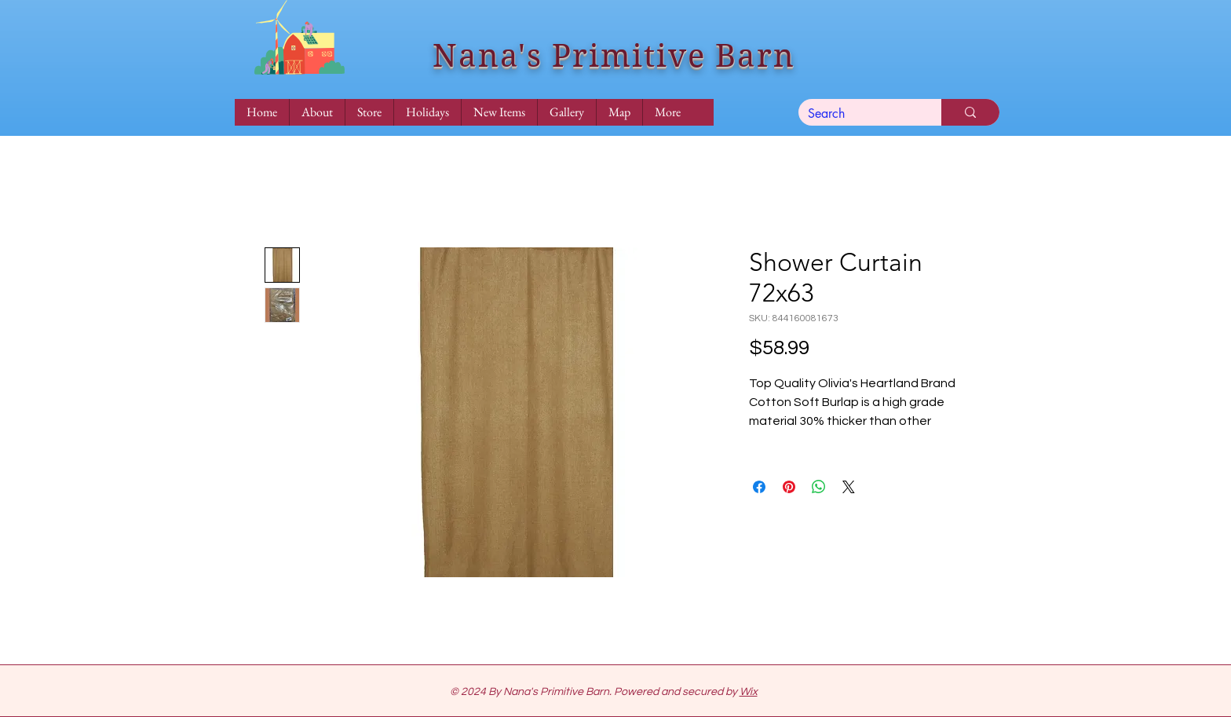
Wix (749, 691)
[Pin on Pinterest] (789, 486)
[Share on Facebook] (759, 486)
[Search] (858, 114)
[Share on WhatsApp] (818, 486)
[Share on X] (848, 486)
